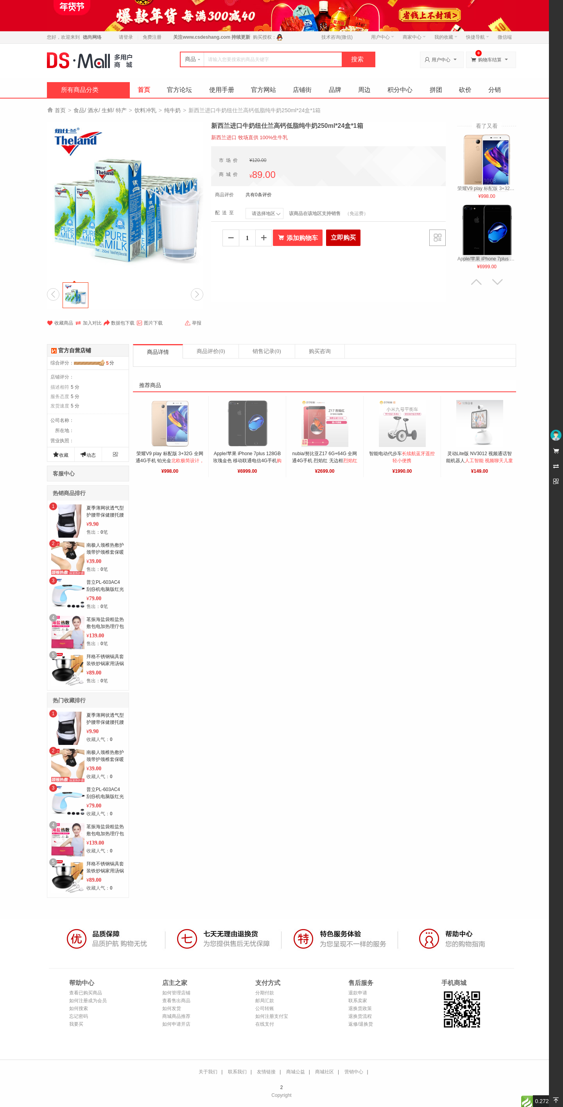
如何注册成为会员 (88, 1000)
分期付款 (264, 993)
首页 (144, 89)
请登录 (126, 37)
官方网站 (263, 89)
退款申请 (357, 993)
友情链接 (266, 1072)
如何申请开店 (176, 1024)
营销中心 (353, 1072)
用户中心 (382, 37)
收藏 (60, 454)
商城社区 (324, 1072)
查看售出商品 (176, 1000)
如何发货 (171, 1008)
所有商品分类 (80, 89)
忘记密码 (78, 1016)
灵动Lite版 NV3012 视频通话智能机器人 (479, 460)
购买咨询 (320, 351)
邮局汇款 (264, 1000)
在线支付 (264, 1024)
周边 (364, 89)
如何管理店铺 (176, 993)
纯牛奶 (172, 110)
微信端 (505, 37)
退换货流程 (360, 1016)
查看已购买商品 (85, 993)
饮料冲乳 (145, 110)
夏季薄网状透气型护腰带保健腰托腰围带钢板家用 (105, 515)
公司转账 (264, 1008)
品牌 (335, 89)
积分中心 (399, 89)
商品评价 (211, 351)
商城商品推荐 (176, 1016)
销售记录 (267, 351)
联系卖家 (357, 1000)
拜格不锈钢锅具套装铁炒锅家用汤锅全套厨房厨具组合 (105, 663)
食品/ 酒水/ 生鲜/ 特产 (100, 110)
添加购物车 (298, 237)
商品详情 (158, 352)
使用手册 (221, 89)
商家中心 (414, 37)
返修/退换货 (360, 1024)
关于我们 (208, 1072)
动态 (88, 454)
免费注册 (152, 37)
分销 (494, 89)
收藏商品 (60, 323)
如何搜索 (78, 1008)
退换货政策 (360, 1008)
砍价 (465, 89)
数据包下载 (119, 323)
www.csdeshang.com (206, 37)
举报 (193, 323)
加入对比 (88, 323)
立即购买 (343, 237)
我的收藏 (445, 37)
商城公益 (295, 1072)
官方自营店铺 (74, 350)
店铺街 (302, 89)
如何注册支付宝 (271, 1016)
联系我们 (237, 1072)
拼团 (436, 89)
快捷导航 (477, 37)
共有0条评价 (259, 194)
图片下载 (149, 323)
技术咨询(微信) (337, 37)
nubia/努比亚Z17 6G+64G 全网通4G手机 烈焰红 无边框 (325, 460)
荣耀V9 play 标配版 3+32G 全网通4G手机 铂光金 (170, 460)
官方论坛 (179, 89)
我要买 (76, 1024)
